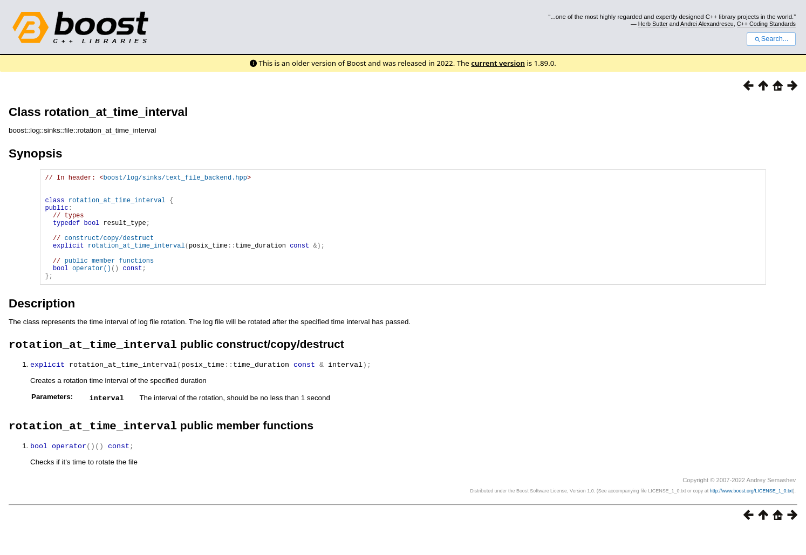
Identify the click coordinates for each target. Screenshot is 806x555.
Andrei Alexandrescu (707, 23)
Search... (771, 39)
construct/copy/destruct (109, 252)
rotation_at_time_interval (117, 206)
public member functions (109, 279)
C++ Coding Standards (766, 23)
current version (498, 63)
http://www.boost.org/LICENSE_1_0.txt (751, 515)
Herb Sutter (653, 23)
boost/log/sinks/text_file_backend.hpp (175, 178)
